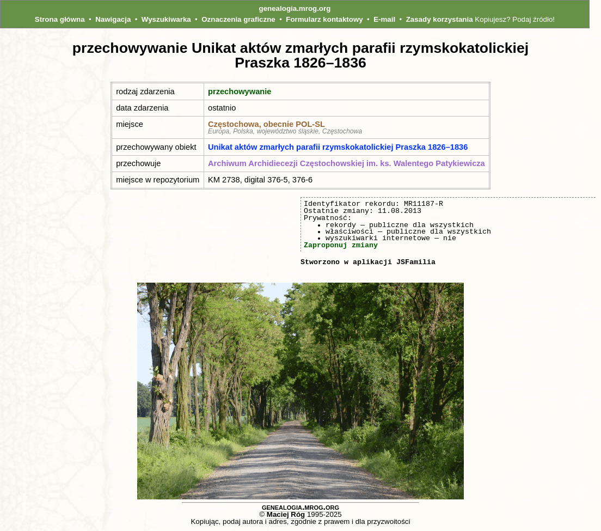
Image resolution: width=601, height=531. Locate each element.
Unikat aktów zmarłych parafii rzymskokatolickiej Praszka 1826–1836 (338, 147)
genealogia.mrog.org (295, 8)
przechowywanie (239, 91)
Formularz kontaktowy (324, 19)
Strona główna (60, 19)
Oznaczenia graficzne (238, 19)
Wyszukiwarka (166, 19)
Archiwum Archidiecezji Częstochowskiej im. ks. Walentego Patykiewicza (346, 163)
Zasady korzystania (439, 19)
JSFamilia (416, 262)
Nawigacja (113, 19)
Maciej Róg (286, 514)
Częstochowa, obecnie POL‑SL (266, 124)
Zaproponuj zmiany (341, 245)
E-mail (384, 19)
